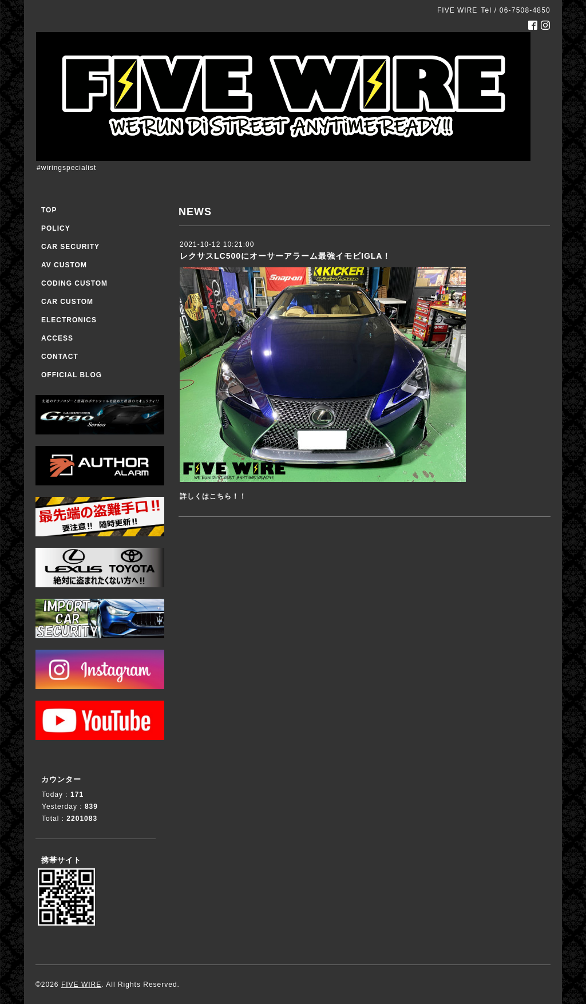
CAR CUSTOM (67, 302)
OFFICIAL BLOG (71, 375)
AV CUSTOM (64, 265)
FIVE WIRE (81, 985)
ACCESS (57, 338)
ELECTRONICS (69, 320)
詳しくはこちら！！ (213, 496)
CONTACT (59, 357)
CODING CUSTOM (74, 283)
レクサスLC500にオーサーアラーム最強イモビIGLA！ (285, 255)
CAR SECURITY (70, 247)
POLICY (55, 228)
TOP (49, 210)
